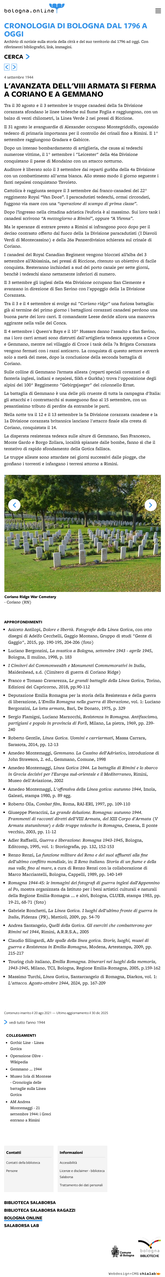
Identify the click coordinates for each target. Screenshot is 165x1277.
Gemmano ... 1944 (26, 1069)
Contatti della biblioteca (23, 1162)
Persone (12, 1170)
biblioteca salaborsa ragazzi (39, 1210)
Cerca (13, 57)
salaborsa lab (21, 1225)
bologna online (23, 1218)
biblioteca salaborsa (30, 1202)
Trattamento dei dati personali (81, 1185)
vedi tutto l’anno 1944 (27, 1022)
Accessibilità (68, 1162)
